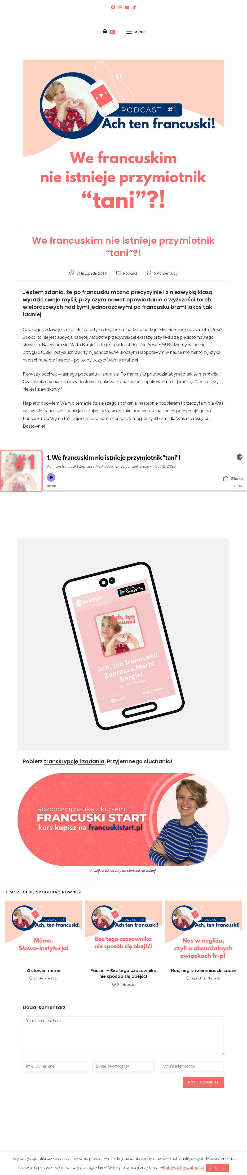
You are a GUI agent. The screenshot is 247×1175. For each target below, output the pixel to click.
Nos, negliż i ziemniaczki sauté (203, 971)
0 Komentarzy (165, 273)
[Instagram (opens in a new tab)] (120, 7)
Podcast (130, 273)
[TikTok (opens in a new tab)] (134, 7)
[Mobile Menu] (136, 32)
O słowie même (43, 971)
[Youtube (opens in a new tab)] (127, 7)
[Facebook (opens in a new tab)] (113, 7)
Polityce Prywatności (183, 1167)
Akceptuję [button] (217, 1168)
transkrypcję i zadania (74, 761)
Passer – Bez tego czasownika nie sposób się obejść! (123, 973)
